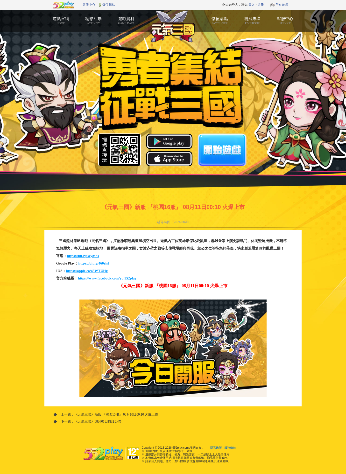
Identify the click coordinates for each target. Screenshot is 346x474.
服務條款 (230, 447)
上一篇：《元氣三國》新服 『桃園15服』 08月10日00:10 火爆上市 (109, 414)
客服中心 (89, 5)
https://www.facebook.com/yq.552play (107, 278)
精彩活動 (93, 20)
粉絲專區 (252, 20)
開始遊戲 (222, 149)
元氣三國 (173, 26)
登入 (251, 5)
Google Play (169, 141)
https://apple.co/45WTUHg (87, 271)
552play (63, 5)
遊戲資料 (126, 20)
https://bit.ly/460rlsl (93, 263)
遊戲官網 (60, 20)
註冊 (261, 5)
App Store (169, 158)
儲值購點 (108, 5)
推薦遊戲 (161, 5)
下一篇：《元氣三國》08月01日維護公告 (91, 421)
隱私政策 (216, 447)
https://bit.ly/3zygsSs (83, 256)
